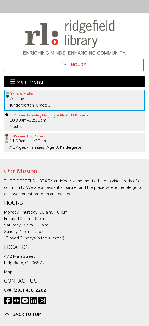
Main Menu (27, 81)
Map (8, 272)
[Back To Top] (74, 314)
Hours (83, 65)
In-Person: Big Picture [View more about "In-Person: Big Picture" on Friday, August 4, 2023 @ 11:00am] (27, 136)
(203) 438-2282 (29, 290)
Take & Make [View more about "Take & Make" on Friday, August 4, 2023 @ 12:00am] (21, 93)
